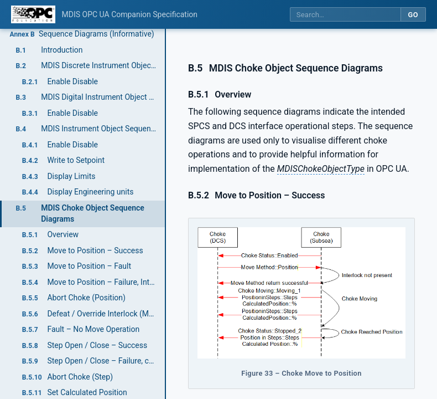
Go (413, 15)
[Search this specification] (345, 14)
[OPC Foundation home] (33, 14)
